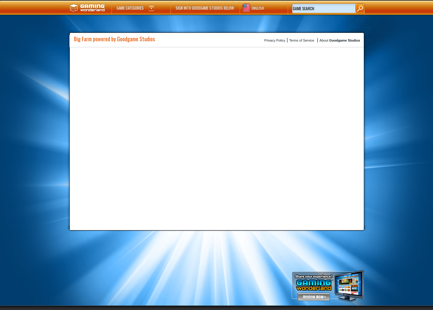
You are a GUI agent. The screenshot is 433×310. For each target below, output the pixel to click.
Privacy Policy (274, 40)
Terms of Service (301, 40)
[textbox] (319, 9)
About (340, 40)
